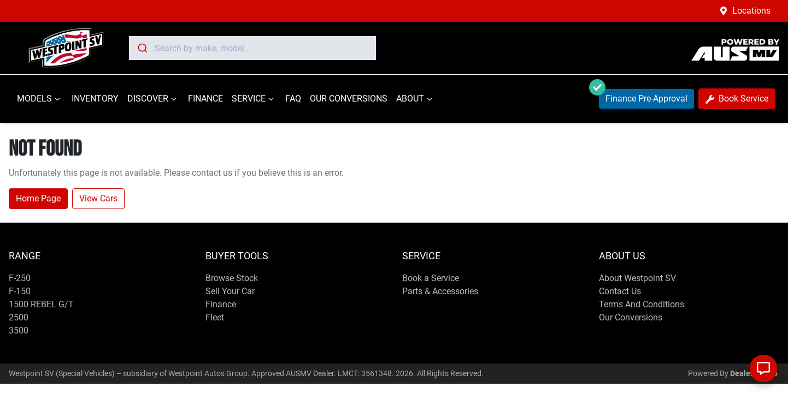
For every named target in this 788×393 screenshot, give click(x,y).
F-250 (20, 278)
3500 (18, 330)
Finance (220, 304)
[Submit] (142, 48)
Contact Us (620, 291)
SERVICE (254, 98)
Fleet (214, 317)
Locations (751, 10)
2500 (18, 317)
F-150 (20, 291)
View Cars (98, 198)
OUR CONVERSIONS (348, 98)
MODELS (40, 98)
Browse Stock (231, 278)
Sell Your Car (230, 291)
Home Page (38, 198)
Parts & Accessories (440, 291)
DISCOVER (153, 98)
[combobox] (252, 48)
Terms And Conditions (641, 304)
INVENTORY (95, 98)
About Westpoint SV (637, 278)
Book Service (736, 98)
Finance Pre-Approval (643, 96)
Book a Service (430, 278)
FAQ (293, 98)
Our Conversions (630, 317)
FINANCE (205, 98)
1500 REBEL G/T (41, 304)
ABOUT (415, 98)
